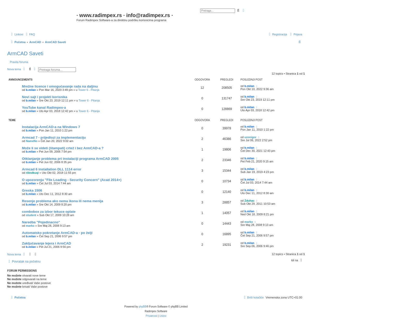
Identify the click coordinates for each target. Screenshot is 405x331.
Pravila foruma (19, 62)
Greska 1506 (32, 190)
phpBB (142, 306)
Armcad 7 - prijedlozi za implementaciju (54, 137)
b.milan (31, 89)
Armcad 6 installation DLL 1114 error (51, 169)
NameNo (31, 141)
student (31, 215)
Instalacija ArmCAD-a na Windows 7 (51, 127)
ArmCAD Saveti (25, 53)
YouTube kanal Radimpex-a (44, 107)
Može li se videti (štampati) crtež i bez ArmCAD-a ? (63, 148)
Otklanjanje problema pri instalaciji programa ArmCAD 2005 (70, 159)
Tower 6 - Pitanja (88, 89)
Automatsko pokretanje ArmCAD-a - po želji (57, 233)
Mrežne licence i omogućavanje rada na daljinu (60, 86)
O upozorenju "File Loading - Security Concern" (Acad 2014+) (71, 180)
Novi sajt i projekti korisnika (44, 97)
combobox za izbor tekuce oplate (48, 212)
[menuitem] (30, 34)
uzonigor (250, 137)
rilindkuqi (32, 172)
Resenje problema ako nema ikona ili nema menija (62, 201)
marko (30, 225)
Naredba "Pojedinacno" (41, 222)
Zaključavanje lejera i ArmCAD (46, 243)
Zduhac (249, 200)
